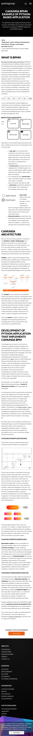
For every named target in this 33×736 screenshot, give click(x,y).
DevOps (4, 691)
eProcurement (6, 671)
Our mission (5, 649)
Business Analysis (7, 696)
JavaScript (5, 711)
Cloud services (6, 698)
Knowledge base (7, 654)
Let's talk (16, 633)
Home (3, 40)
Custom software (7, 689)
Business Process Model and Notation (13, 62)
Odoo (12, 359)
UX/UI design (5, 694)
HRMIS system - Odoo (24, 407)
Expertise (5, 666)
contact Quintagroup (14, 616)
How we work (6, 652)
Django (4, 713)
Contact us (5, 659)
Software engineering (9, 679)
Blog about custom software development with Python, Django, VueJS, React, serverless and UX (15, 44)
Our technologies (8, 705)
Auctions (4, 674)
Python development (9, 709)
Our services (6, 685)
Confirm (16, 732)
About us (5, 646)
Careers (4, 656)
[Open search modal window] (25, 3)
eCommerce (5, 676)
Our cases (4, 669)
